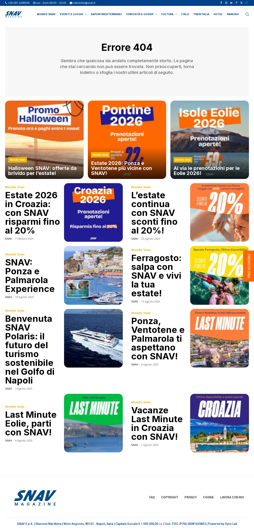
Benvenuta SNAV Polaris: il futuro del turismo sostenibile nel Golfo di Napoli (30, 351)
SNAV (8, 240)
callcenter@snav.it (84, 2)
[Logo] (13, 14)
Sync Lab (231, 526)
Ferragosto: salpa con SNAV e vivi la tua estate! (156, 278)
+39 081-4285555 (19, 2)
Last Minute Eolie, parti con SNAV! (31, 425)
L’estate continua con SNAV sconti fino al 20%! (154, 215)
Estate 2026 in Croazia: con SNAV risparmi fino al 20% (32, 215)
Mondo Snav (17, 161)
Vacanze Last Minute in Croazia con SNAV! (157, 425)
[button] (247, 14)
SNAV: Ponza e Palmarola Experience (30, 277)
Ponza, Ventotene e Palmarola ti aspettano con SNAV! (158, 340)
